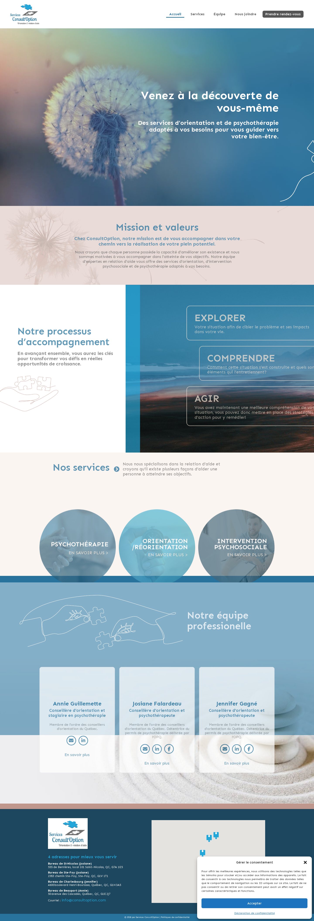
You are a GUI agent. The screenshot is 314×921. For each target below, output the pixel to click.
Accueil (183, 14)
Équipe (223, 14)
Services (203, 14)
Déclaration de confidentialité (254, 913)
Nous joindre (248, 14)
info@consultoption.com (84, 900)
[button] (305, 862)
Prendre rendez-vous (283, 14)
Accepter (254, 903)
